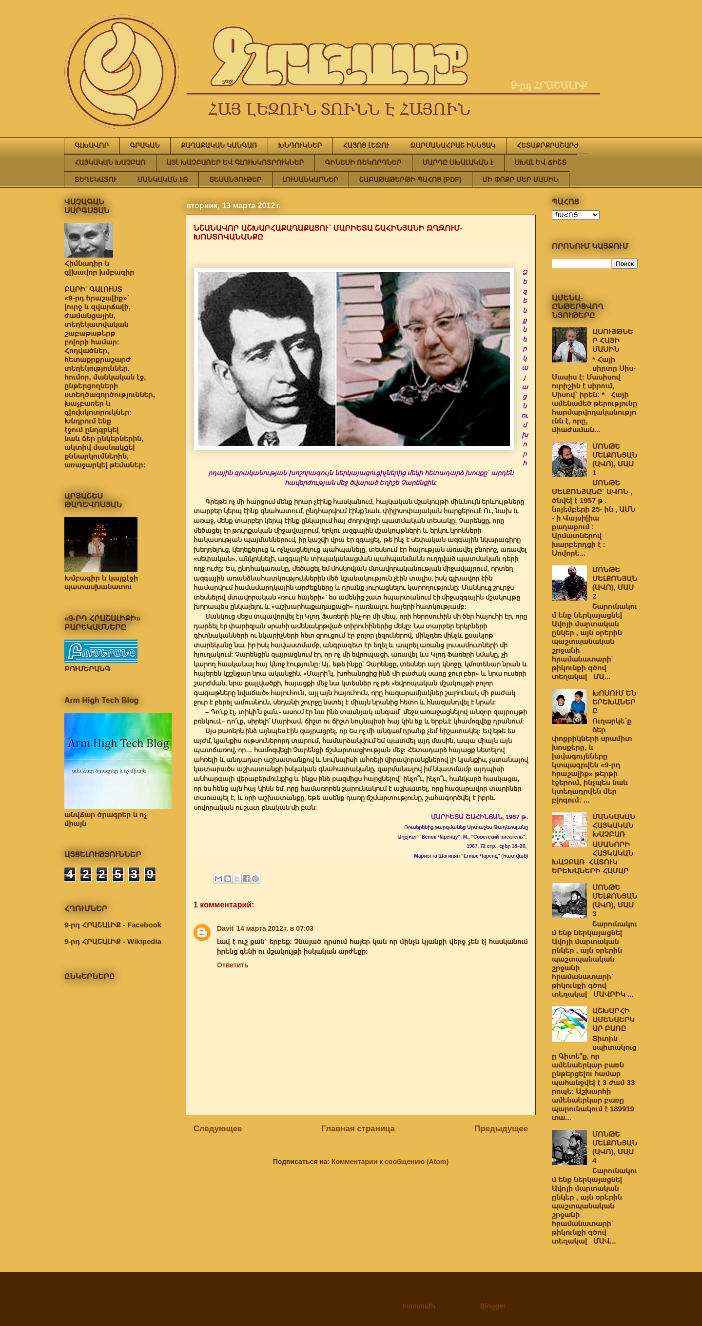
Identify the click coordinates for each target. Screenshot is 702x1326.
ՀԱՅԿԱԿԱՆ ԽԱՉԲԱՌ (110, 162)
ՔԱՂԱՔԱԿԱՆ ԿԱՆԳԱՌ (219, 145)
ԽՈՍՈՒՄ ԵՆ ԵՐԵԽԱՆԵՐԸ (614, 702)
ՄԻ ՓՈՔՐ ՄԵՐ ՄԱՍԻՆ (521, 179)
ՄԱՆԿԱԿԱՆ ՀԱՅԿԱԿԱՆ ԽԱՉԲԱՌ (613, 825)
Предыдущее (501, 1128)
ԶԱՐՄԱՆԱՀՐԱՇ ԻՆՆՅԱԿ (453, 145)
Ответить (233, 965)
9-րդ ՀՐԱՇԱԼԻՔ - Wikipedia (112, 941)
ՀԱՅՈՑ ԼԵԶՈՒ (366, 145)
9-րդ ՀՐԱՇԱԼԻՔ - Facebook (112, 925)
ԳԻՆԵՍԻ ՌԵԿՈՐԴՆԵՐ (363, 162)
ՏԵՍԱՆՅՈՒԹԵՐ (235, 179)
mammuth (419, 1306)
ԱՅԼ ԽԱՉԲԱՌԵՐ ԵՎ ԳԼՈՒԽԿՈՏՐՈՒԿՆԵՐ (235, 162)
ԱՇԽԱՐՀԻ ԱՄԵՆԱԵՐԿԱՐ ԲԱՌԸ (613, 1019)
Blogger (493, 1306)
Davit (225, 928)
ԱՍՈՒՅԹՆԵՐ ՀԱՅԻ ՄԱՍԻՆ (612, 340)
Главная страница (358, 1128)
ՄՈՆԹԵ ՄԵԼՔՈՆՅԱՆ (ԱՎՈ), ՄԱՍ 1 (614, 459)
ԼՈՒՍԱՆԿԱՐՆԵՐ (310, 179)
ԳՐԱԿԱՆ (145, 145)
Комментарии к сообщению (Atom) (390, 1161)
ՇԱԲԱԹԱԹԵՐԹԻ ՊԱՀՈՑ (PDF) (410, 179)
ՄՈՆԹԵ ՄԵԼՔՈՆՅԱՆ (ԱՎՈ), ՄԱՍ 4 (614, 1147)
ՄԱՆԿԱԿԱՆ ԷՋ (162, 179)
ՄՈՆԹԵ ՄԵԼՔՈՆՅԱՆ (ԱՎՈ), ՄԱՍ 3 (614, 900)
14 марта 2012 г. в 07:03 (274, 928)
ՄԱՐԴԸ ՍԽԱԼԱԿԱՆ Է (458, 162)
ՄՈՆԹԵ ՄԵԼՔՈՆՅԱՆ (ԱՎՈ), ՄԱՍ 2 (614, 582)
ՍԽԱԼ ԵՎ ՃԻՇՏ (540, 162)
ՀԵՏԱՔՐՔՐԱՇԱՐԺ (548, 145)
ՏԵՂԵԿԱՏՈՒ (96, 179)
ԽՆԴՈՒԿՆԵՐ (300, 145)
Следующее (218, 1128)
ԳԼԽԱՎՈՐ (92, 145)
